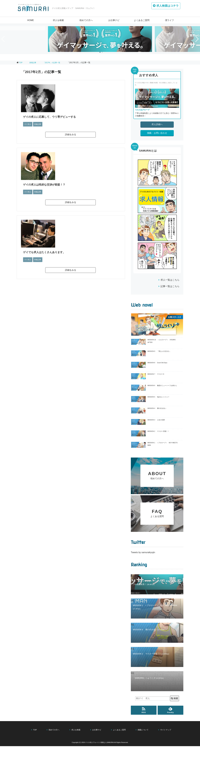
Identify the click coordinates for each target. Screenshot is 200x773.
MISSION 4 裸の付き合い (157, 408)
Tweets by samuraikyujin (143, 579)
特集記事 (39, 124)
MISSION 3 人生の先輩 (156, 420)
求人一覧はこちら (170, 280)
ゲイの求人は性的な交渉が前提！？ (47, 184)
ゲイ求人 (28, 124)
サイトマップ (165, 757)
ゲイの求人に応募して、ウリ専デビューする (53, 116)
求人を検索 (58, 20)
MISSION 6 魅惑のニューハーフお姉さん (162, 385)
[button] (100, 52)
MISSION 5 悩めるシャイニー (158, 397)
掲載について (143, 757)
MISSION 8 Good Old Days (157, 362)
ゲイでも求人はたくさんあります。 (47, 252)
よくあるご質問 (141, 20)
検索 (174, 725)
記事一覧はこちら (170, 286)
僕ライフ (169, 20)
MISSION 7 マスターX (156, 374)
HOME (30, 20)
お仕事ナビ (113, 20)
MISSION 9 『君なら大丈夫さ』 (159, 351)
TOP (21, 62)
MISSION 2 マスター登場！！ (158, 431)
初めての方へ (86, 20)
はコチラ (165, 6)
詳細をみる (70, 134)
